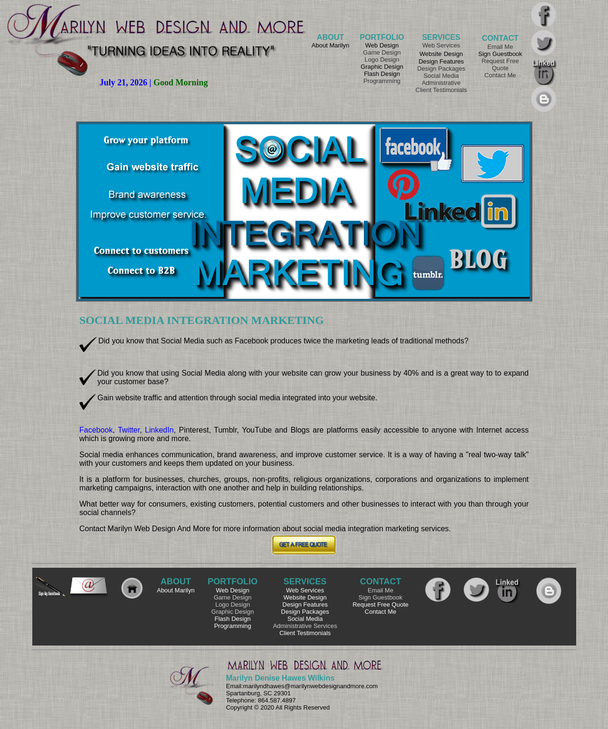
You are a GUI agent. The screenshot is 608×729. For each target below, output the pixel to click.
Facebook (96, 430)
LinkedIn (159, 430)
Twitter (129, 430)
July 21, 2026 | (126, 82)
